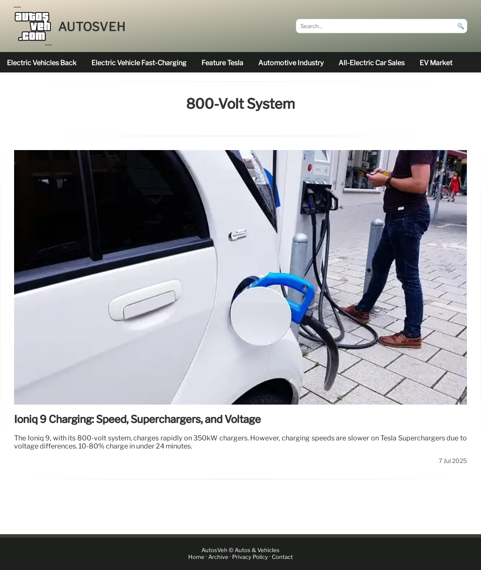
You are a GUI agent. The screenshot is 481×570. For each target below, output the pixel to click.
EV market (436, 63)
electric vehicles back (41, 63)
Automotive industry (291, 63)
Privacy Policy (250, 557)
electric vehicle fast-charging (139, 63)
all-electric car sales (371, 63)
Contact (282, 557)
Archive (218, 557)
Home (196, 557)
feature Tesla (222, 63)
